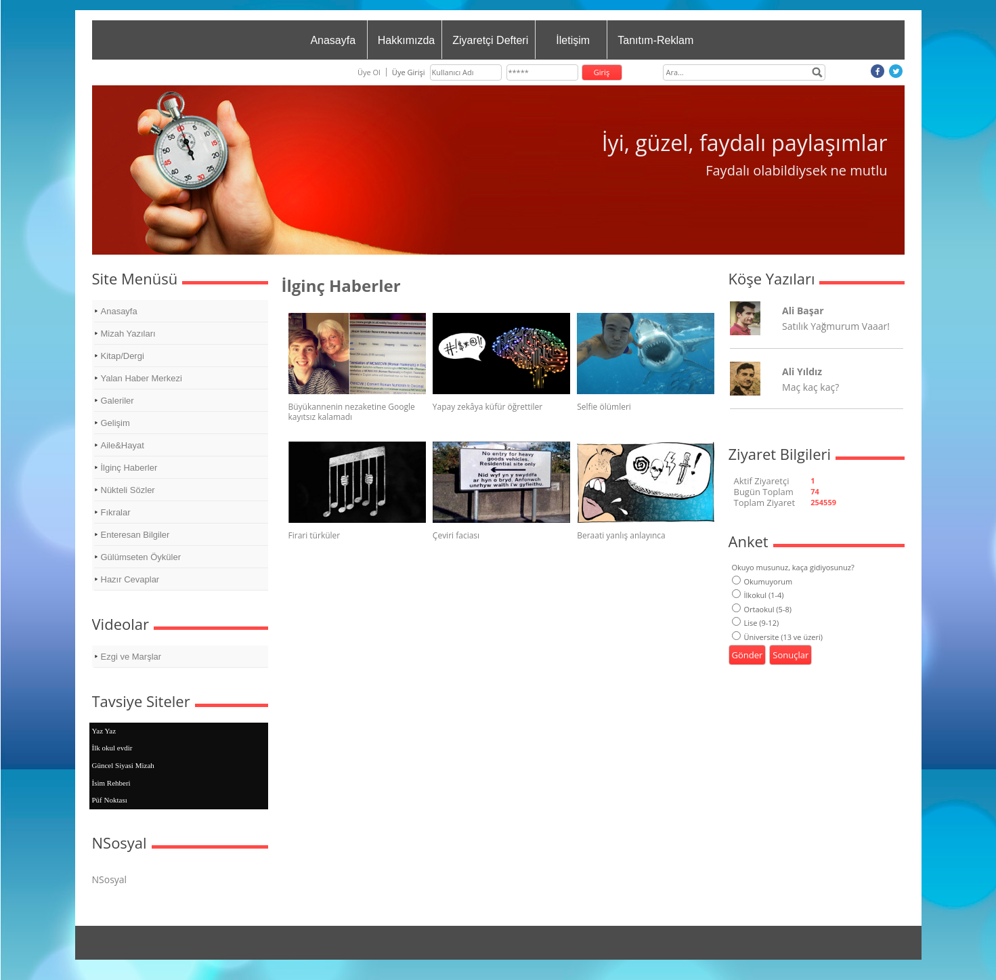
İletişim (573, 40)
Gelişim (115, 423)
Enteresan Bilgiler (135, 535)
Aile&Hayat (122, 445)
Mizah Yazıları (128, 333)
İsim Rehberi (111, 783)
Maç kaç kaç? (810, 387)
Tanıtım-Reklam (655, 40)
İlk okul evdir (112, 748)
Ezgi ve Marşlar (131, 657)
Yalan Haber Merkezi (141, 378)
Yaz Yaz (104, 731)
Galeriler (117, 401)
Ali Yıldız (802, 371)
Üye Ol (369, 72)
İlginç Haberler (129, 468)
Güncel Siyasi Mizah (123, 765)
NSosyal (109, 879)
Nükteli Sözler (128, 490)
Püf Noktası (109, 800)
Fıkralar (116, 512)
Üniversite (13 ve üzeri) (777, 637)
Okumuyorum (762, 581)
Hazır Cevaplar (130, 579)
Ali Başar (802, 310)
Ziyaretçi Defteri (490, 40)
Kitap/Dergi (122, 356)
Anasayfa (332, 40)
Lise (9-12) (755, 623)
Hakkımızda (406, 40)
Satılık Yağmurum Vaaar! (836, 326)
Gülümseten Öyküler (141, 557)
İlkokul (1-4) (758, 595)
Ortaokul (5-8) (762, 609)
